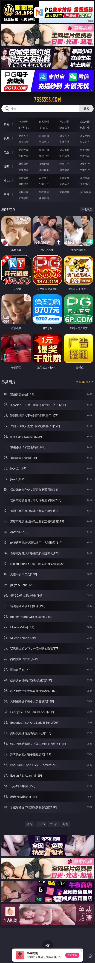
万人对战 (64, 121)
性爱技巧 (85, 184)
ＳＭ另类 (85, 141)
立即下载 (72, 955)
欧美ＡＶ (64, 135)
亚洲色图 (44, 164)
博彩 (7, 124)
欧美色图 (64, 164)
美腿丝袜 (23, 170)
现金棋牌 (64, 127)
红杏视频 (23, 198)
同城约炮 (23, 192)
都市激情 (23, 178)
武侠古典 (85, 178)
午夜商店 (44, 192)
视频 (7, 138)
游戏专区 (85, 121)
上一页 (41, 824)
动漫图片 (85, 164)
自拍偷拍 (44, 135)
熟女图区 (64, 170)
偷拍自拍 (44, 149)
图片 (7, 166)
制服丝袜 (23, 155)
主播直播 (64, 141)
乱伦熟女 (64, 155)
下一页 (53, 824)
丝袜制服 (44, 141)
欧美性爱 (85, 149)
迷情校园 (23, 184)
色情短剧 (44, 198)
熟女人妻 (23, 141)
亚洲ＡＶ (23, 135)
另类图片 (85, 170)
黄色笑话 (64, 184)
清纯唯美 (44, 170)
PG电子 (23, 121)
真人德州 (44, 121)
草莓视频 (64, 192)
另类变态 (85, 155)
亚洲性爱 (23, 149)
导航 (7, 195)
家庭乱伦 (44, 178)
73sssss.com (47, 99)
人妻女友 (64, 178)
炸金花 (44, 127)
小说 (7, 181)
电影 (7, 152)
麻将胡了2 (23, 127)
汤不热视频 (85, 192)
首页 (29, 824)
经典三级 (44, 155)
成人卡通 (64, 149)
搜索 (86, 108)
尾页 (65, 824)
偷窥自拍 (23, 164)
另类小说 (44, 184)
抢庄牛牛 (85, 127)
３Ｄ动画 (85, 135)
